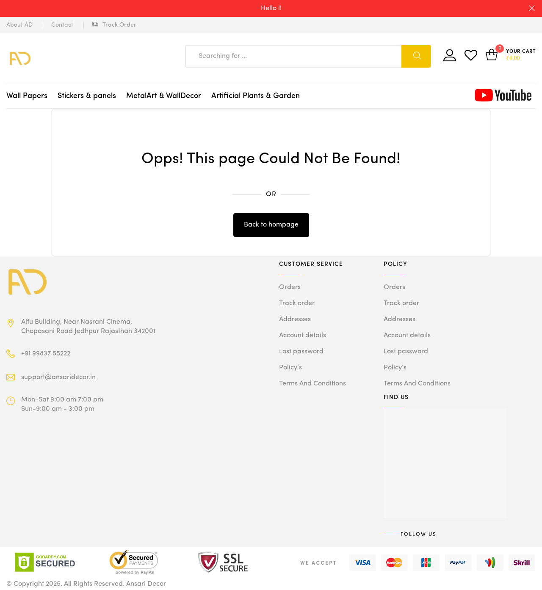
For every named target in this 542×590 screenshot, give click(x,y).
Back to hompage (271, 224)
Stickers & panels (87, 96)
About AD (19, 25)
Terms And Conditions (312, 383)
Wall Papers (26, 96)
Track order (297, 303)
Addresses (295, 319)
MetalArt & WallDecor (163, 96)
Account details (302, 335)
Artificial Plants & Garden (255, 96)
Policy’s (290, 367)
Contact (62, 25)
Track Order (114, 25)
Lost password (301, 351)
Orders (290, 287)
